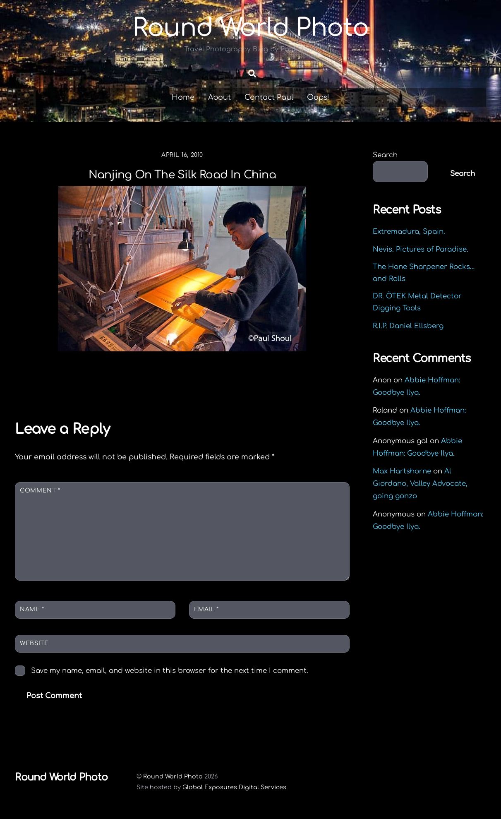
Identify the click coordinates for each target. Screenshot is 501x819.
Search (385, 155)
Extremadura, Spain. (409, 232)
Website (34, 644)
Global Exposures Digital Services (234, 787)
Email (206, 609)
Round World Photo (173, 776)
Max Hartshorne (402, 472)
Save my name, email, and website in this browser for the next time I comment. (169, 671)
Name (32, 609)
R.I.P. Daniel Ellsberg (408, 326)
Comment (40, 491)
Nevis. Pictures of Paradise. (420, 249)
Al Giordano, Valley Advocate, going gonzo (420, 484)
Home (183, 97)
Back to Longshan (70, 389)
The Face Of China (293, 389)
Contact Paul (269, 97)
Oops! (318, 97)
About (219, 97)
